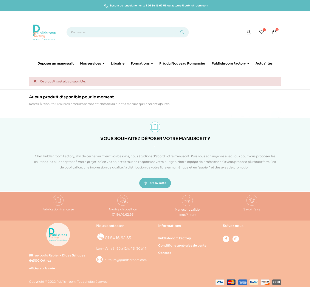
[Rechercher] (250, 114)
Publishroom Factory (174, 238)
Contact (164, 253)
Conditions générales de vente (182, 245)
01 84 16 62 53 (157, 5)
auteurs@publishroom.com (189, 5)
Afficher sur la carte (42, 268)
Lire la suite (155, 183)
